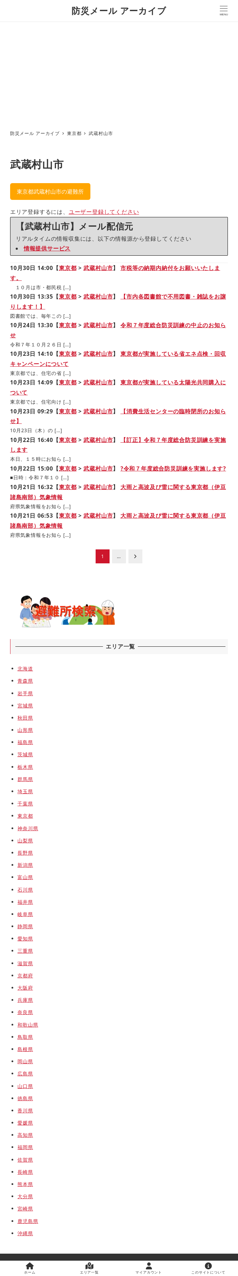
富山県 (25, 877)
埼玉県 (25, 791)
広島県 (25, 1073)
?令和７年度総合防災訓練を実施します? (173, 468)
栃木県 (25, 767)
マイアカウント (148, 1268)
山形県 (25, 730)
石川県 (25, 889)
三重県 (25, 950)
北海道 (25, 668)
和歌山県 (27, 1024)
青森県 (25, 680)
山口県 (25, 1086)
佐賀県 (25, 1159)
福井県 (25, 902)
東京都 (67, 268)
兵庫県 (25, 1000)
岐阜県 (25, 914)
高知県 (25, 1135)
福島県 (25, 742)
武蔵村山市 (98, 268)
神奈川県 (27, 828)
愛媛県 (25, 1122)
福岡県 (25, 1147)
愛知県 (25, 938)
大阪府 (25, 987)
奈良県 (25, 1012)
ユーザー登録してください (104, 212)
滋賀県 (25, 963)
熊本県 (25, 1184)
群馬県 (25, 779)
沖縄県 (25, 1233)
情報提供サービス (47, 248)
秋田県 (25, 717)
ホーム (29, 1268)
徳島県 (25, 1098)
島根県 (25, 1049)
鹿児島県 (27, 1221)
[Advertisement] (119, 73)
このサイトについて (208, 1268)
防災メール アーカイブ (119, 10)
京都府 (25, 975)
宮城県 (25, 705)
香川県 (25, 1110)
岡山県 (25, 1061)
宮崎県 (25, 1208)
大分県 (25, 1196)
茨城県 (25, 754)
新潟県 (25, 865)
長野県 (25, 852)
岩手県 (25, 693)
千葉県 (25, 803)
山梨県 (25, 840)
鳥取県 (25, 1037)
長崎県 (25, 1172)
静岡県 (25, 926)
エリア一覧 (89, 1268)
